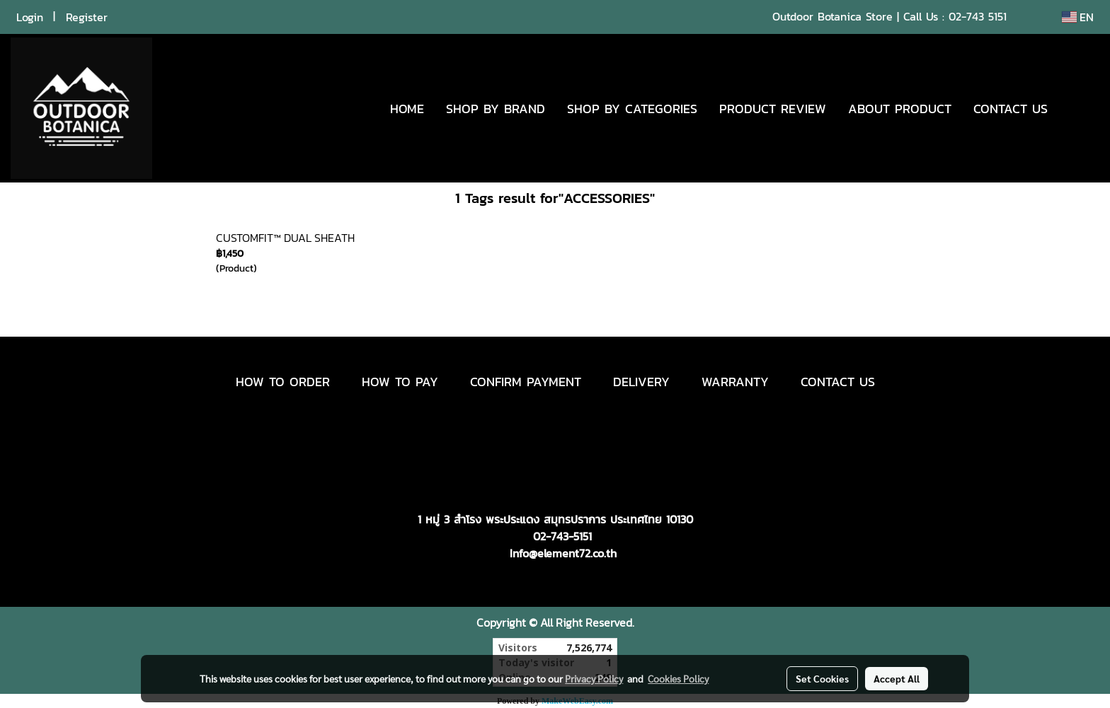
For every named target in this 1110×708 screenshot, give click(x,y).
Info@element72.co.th (563, 553)
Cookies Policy (678, 678)
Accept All (897, 678)
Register (87, 16)
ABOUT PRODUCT (899, 108)
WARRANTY (735, 381)
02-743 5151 (978, 16)
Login (29, 16)
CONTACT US (1010, 108)
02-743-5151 (562, 536)
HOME (407, 108)
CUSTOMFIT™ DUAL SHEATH (285, 237)
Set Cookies (822, 678)
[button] (1079, 108)
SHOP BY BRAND (495, 108)
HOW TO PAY (400, 381)
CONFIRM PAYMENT (525, 381)
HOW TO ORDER (283, 381)
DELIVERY (641, 381)
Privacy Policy (594, 678)
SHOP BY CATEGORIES (632, 108)
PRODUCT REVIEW (772, 108)
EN (1078, 16)
